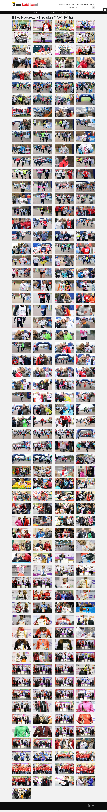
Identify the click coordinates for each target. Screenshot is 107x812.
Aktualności (62, 4)
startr (35, 12)
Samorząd (85, 4)
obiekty (58, 12)
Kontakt (92, 4)
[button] (105, 10)
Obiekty (79, 4)
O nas (68, 4)
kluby (53, 12)
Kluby (73, 4)
